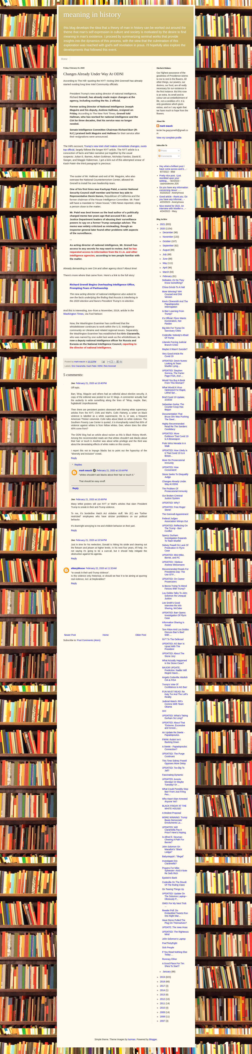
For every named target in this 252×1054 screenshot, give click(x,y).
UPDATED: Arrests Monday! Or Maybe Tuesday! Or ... (173, 782)
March (166, 272)
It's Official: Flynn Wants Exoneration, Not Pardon (174, 321)
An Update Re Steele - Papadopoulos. (173, 733)
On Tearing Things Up (173, 889)
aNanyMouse (78, 568)
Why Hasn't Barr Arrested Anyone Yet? (175, 800)
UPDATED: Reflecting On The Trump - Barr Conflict (175, 528)
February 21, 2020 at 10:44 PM (112, 470)
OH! (164, 711)
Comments (165, 156)
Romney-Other (169, 959)
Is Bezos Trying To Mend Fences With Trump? (174, 587)
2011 (163, 1003)
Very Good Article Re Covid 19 (172, 355)
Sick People (168, 947)
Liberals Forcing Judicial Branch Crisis (174, 343)
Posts (162, 150)
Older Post (140, 635)
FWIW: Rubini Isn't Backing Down (171, 741)
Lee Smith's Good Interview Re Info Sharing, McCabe (172, 606)
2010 (163, 1007)
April (165, 267)
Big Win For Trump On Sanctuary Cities (173, 329)
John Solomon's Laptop (174, 939)
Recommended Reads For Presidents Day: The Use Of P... (175, 572)
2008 (163, 1016)
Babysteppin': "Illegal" (173, 856)
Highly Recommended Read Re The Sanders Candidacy (174, 426)
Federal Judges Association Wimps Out (175, 520)
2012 (163, 999)
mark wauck (85, 470)
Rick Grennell (110, 366)
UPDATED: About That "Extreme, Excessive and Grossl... (173, 725)
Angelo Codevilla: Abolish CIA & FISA (175, 678)
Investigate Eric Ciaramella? (170, 862)
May (165, 263)
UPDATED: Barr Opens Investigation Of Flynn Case (174, 615)
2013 (163, 994)
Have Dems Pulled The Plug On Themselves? (174, 921)
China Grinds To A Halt (173, 287)
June (165, 258)
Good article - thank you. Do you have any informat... (173, 198)
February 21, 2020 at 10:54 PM (91, 540)
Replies (78, 464)
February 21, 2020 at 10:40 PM (91, 383)
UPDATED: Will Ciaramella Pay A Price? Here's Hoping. (174, 830)
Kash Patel (91, 366)
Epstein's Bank (169, 878)
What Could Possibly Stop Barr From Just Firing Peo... (175, 792)
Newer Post (70, 635)
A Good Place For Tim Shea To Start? (173, 964)
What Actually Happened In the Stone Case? (174, 661)
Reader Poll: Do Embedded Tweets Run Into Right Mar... (175, 913)
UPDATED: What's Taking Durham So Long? (175, 717)
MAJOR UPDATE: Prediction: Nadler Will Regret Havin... (174, 670)
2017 (163, 986)
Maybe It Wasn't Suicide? (174, 349)
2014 (163, 990)
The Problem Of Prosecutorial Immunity (174, 490)
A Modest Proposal (171, 813)
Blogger (153, 1039)
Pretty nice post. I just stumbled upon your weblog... (170, 178)
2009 (163, 1012)
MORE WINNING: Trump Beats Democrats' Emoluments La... (174, 820)
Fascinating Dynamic (172, 775)
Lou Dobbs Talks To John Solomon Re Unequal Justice (174, 596)
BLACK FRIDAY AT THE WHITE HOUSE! (174, 807)
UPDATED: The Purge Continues (173, 755)
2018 (163, 981)
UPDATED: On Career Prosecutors (173, 580)
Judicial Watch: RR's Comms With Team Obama (173, 704)
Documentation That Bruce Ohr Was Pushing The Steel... (175, 417)
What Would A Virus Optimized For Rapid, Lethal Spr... (174, 390)
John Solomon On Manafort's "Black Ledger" (172, 849)
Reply (74, 458)
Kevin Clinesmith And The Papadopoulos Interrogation (175, 304)
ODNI (99, 366)
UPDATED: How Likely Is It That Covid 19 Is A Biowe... (174, 453)
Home (64, 59)
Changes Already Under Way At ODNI (174, 482)
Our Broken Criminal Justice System (172, 497)
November (168, 236)
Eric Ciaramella (78, 366)
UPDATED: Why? (171, 502)
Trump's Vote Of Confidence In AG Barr (174, 685)
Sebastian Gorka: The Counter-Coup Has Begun (173, 407)
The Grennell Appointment (175, 514)
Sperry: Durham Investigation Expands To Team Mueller (174, 538)
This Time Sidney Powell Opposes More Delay (174, 762)
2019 (163, 977)
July (165, 254)
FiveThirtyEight (169, 943)
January (167, 971)
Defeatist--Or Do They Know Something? (173, 281)
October (167, 241)
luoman (131, 1039)
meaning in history (92, 14)
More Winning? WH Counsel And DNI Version (172, 294)
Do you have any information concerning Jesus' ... (173, 188)
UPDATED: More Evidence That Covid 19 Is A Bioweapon (175, 436)
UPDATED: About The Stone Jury (173, 654)
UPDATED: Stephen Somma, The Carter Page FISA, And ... (173, 373)
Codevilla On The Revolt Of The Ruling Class (174, 883)
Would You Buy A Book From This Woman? (173, 381)
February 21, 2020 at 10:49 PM (91, 499)
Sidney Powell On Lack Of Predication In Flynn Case (175, 548)
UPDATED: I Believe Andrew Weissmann (173, 563)
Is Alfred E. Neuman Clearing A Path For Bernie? (173, 840)
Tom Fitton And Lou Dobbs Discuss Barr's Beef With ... (175, 632)
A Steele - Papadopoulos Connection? (174, 748)
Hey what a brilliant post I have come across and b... (172, 167)
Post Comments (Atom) (88, 640)
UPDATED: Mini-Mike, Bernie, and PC (173, 556)
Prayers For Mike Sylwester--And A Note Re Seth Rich (174, 871)
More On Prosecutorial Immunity (173, 461)
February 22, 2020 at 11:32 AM (101, 568)
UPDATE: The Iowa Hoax (174, 927)
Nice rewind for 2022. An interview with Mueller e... (172, 207)
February (167, 276)
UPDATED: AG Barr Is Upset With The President (173, 646)
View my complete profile (169, 137)
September (168, 245)
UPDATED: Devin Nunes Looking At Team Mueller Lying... (174, 363)
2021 (163, 224)
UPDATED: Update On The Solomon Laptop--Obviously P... (174, 896)
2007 (163, 1021)
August (166, 250)
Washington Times (73, 313)
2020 (163, 228)
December (168, 232)
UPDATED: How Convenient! (170, 468)
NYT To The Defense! (173, 639)
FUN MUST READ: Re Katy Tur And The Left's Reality (175, 694)
